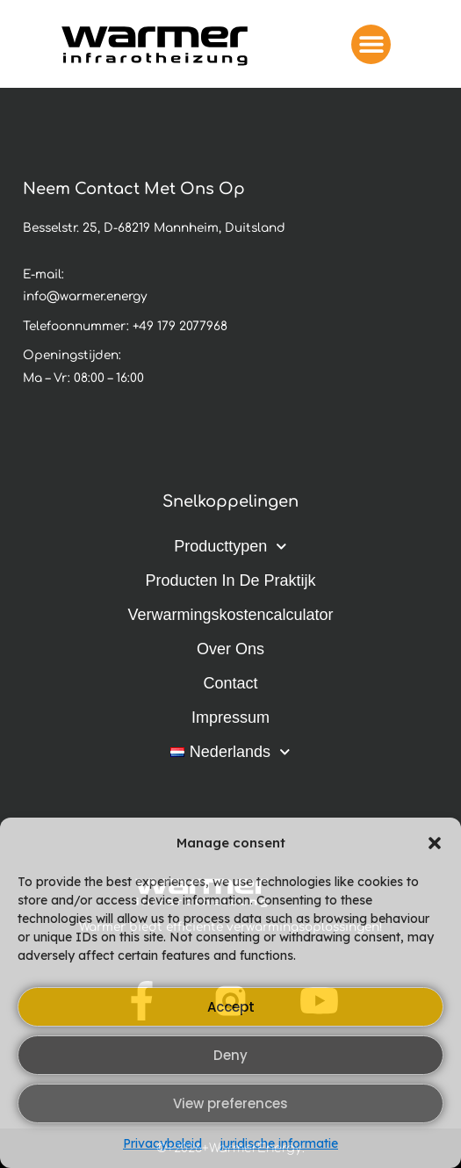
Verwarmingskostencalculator (230, 615)
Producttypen (230, 546)
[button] (434, 843)
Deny (230, 1055)
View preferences (230, 1103)
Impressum (230, 717)
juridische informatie (279, 1143)
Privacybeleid (162, 1143)
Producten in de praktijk (230, 580)
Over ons (230, 649)
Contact (230, 683)
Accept (231, 1007)
